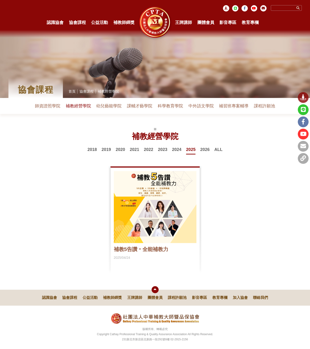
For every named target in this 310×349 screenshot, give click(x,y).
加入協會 (240, 298)
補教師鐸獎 (123, 22)
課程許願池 (264, 106)
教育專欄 (250, 22)
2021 (134, 149)
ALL (218, 149)
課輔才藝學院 (139, 106)
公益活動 (99, 22)
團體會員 (205, 22)
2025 (190, 149)
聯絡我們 (260, 298)
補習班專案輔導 (234, 106)
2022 (148, 149)
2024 (176, 149)
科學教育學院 (170, 106)
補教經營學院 (108, 91)
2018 (92, 149)
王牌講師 (183, 22)
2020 (120, 149)
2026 (205, 149)
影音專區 (227, 22)
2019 (106, 149)
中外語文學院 (201, 106)
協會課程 (77, 22)
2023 (162, 149)
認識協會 (55, 22)
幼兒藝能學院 (109, 106)
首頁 (72, 91)
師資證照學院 (47, 106)
